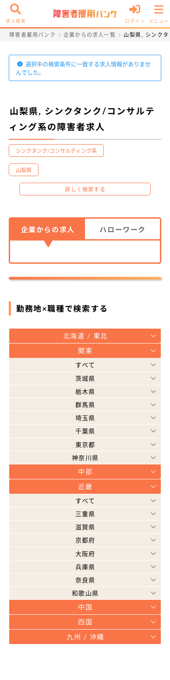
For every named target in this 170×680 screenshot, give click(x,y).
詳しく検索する (85, 189)
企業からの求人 (48, 229)
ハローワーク (122, 229)
